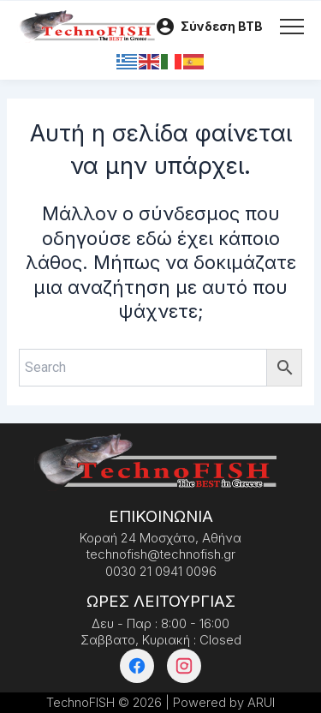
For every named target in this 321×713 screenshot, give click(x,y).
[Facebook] (137, 666)
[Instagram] (184, 666)
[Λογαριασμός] (209, 26)
